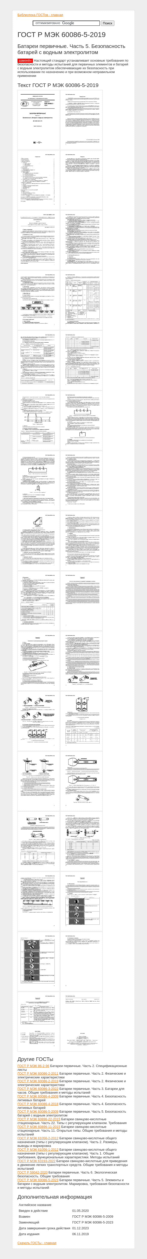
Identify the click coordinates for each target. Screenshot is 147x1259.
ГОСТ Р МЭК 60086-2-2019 (38, 1081)
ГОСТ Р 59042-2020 (32, 1172)
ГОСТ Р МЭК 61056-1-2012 (38, 1149)
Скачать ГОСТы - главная (37, 1243)
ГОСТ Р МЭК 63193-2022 (36, 1161)
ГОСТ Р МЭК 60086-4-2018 (38, 1104)
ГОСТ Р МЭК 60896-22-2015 (38, 1119)
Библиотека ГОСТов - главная (40, 15)
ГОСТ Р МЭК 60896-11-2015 (38, 1127)
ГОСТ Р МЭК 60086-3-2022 (38, 1089)
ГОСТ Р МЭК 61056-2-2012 (38, 1138)
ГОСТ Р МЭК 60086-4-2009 (38, 1096)
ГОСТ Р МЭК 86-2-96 (33, 1066)
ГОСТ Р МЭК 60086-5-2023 (38, 1180)
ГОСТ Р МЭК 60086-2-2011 (38, 1073)
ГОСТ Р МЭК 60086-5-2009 (38, 1111)
